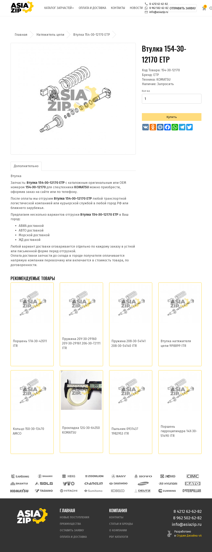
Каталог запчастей (59, 8)
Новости (136, 8)
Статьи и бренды (121, 524)
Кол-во (146, 91)
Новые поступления (74, 517)
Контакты (118, 8)
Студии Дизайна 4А (189, 535)
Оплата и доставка (92, 8)
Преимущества (70, 524)
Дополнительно (26, 166)
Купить (171, 117)
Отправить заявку (183, 8)
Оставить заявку (72, 530)
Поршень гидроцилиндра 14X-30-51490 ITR (179, 431)
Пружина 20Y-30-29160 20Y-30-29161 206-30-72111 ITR (81, 343)
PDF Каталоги (118, 537)
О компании (118, 530)
